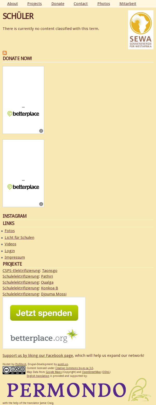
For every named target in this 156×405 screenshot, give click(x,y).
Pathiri (47, 276)
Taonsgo (49, 270)
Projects (34, 3)
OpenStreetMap (91, 372)
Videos (10, 244)
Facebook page (59, 355)
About (12, 3)
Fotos (10, 230)
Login (10, 250)
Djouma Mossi (53, 294)
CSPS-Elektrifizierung (21, 270)
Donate (57, 3)
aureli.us (63, 364)
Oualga (47, 282)
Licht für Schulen (19, 237)
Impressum (15, 257)
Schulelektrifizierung (21, 276)
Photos (103, 3)
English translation (38, 376)
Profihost (20, 364)
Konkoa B (49, 288)
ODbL (106, 372)
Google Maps (54, 372)
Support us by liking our (24, 355)
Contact (81, 3)
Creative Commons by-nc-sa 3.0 (74, 368)
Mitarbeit (127, 3)
